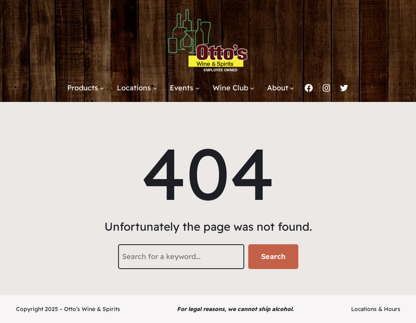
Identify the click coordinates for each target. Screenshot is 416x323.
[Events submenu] (197, 88)
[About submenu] (292, 88)
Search (273, 256)
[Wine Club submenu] (252, 88)
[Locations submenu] (155, 88)
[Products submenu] (102, 88)
